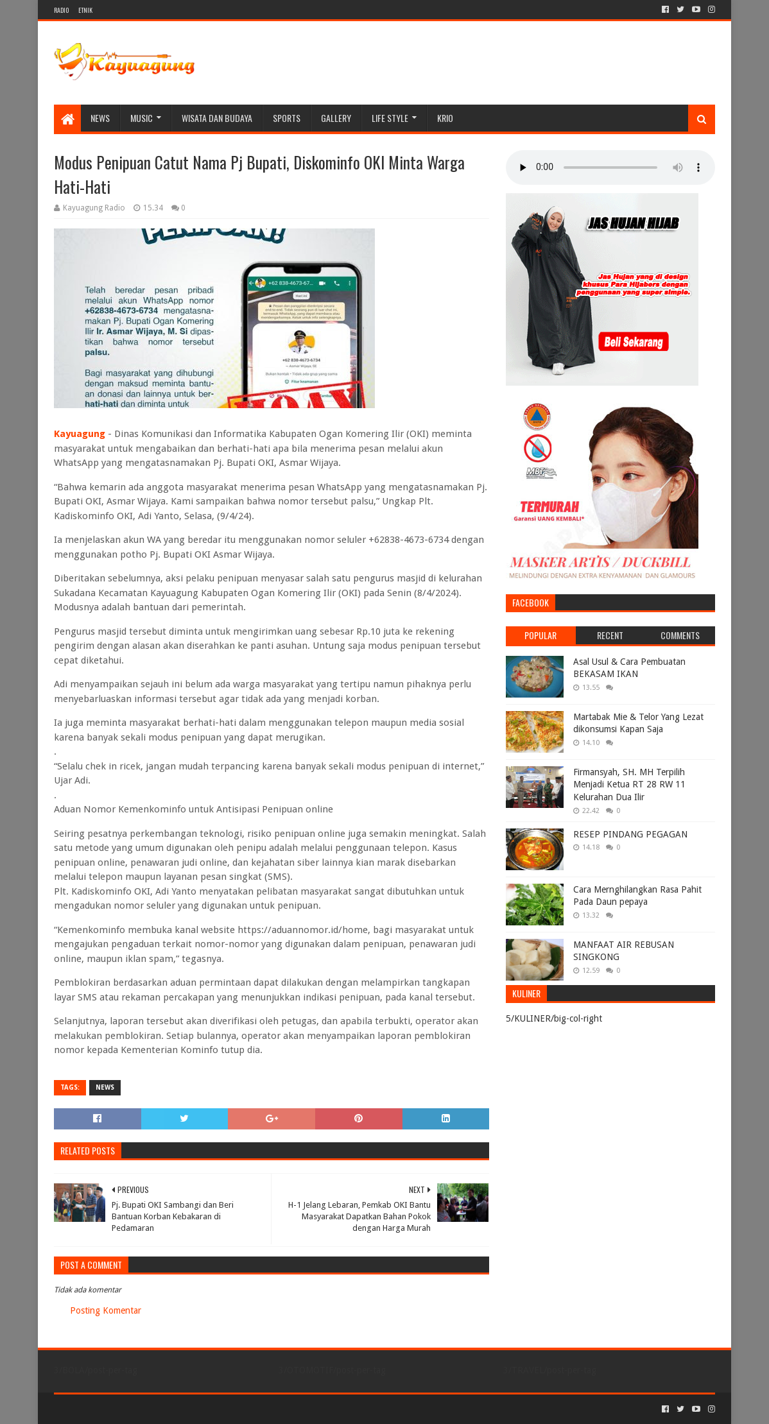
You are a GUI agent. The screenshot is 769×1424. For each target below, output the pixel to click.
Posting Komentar (105, 1310)
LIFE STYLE (390, 117)
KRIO (445, 117)
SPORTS (286, 117)
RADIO (61, 10)
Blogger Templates (199, 1409)
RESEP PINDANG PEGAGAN (630, 834)
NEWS (100, 117)
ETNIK (85, 10)
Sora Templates (125, 1409)
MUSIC (141, 117)
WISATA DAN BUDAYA (217, 117)
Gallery (336, 117)
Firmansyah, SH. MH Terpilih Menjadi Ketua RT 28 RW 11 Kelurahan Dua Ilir (629, 784)
